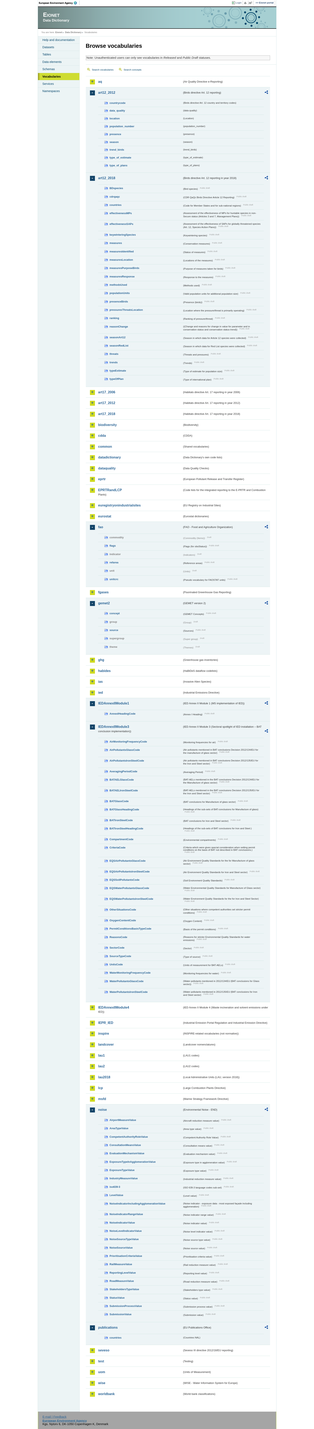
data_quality (117, 110)
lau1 (101, 1055)
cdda (102, 435)
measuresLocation (121, 259)
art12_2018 (106, 178)
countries (116, 204)
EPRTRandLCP (110, 490)
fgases (103, 592)
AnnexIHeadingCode (123, 713)
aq (100, 81)
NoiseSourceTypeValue (124, 1239)
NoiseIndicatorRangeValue (126, 1214)
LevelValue (116, 1195)
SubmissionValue (121, 1314)
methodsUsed (118, 284)
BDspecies (116, 188)
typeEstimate (118, 370)
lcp (100, 1088)
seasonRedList (119, 345)
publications (108, 1327)
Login (238, 2)
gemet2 (104, 603)
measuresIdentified (122, 251)
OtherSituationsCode (123, 909)
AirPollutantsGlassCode (125, 749)
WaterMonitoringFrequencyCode (130, 972)
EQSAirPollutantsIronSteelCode (130, 871)
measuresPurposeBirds (124, 268)
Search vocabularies (103, 69)
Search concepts (133, 69)
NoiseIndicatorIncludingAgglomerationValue (137, 1203)
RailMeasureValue (121, 1264)
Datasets (48, 47)
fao (100, 527)
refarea (114, 562)
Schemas (48, 69)
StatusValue (117, 1297)
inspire (103, 1033)
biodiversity (107, 425)
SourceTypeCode (120, 956)
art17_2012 (106, 403)
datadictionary (109, 457)
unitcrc (114, 579)
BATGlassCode (119, 801)
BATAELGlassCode (122, 779)
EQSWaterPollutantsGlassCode (129, 888)
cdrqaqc (115, 196)
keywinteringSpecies (123, 234)
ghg (101, 660)
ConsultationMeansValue (125, 1145)
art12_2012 (106, 92)
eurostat (104, 516)
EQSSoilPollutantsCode (124, 879)
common (105, 446)
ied (100, 692)
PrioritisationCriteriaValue (126, 1255)
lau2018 (104, 1077)
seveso (103, 1350)
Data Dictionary (73, 32)
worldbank (106, 1394)
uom (101, 1372)
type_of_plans (118, 165)
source (114, 630)
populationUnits (120, 293)
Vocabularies (51, 76)
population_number (122, 126)
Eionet (58, 32)
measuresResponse (122, 276)
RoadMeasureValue (122, 1281)
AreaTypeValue (119, 1128)
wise (101, 1383)
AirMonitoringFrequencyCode (128, 741)
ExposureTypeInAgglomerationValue (133, 1161)
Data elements (52, 62)
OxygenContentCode (123, 920)
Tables (46, 54)
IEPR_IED (105, 1023)
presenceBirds (119, 301)
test (101, 1361)
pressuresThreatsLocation (126, 309)
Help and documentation (58, 40)
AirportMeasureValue (123, 1120)
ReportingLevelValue (123, 1272)
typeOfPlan (117, 378)
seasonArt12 (118, 337)
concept (115, 613)
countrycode (118, 102)
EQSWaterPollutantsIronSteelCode (131, 898)
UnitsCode (116, 964)
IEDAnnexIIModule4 (113, 1007)
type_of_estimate (120, 157)
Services (48, 83)
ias (100, 681)
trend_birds (117, 149)
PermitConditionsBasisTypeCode (131, 928)
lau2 (101, 1066)
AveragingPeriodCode (123, 771)
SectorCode (117, 947)
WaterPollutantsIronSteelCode (129, 991)
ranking (114, 318)
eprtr (102, 479)
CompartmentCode (121, 839)
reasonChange (119, 326)
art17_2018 (106, 414)
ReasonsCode (118, 937)
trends (114, 362)
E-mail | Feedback (54, 1416)
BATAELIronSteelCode (124, 790)
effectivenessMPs (121, 213)
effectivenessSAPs (121, 224)
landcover (106, 1044)
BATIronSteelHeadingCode (126, 828)
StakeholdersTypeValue (124, 1289)
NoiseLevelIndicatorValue (126, 1230)
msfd (102, 1099)
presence (115, 134)
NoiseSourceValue (121, 1247)
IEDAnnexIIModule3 (113, 726)
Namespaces (51, 91)
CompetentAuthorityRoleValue (129, 1136)
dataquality (107, 468)
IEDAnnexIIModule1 (113, 703)
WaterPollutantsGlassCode (127, 981)
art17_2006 (106, 392)
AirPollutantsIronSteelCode (127, 760)
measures (116, 243)
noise (102, 1109)
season (114, 142)
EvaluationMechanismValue (127, 1153)
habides (104, 671)
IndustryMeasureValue (124, 1178)
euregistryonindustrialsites (119, 505)
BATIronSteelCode (121, 820)
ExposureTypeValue (122, 1170)
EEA (59, 3)
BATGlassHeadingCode (124, 809)
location (115, 118)
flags (113, 545)
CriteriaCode (118, 847)
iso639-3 (115, 1186)
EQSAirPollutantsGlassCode (128, 860)
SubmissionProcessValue (126, 1306)
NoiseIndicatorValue (122, 1222)
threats (114, 353)
